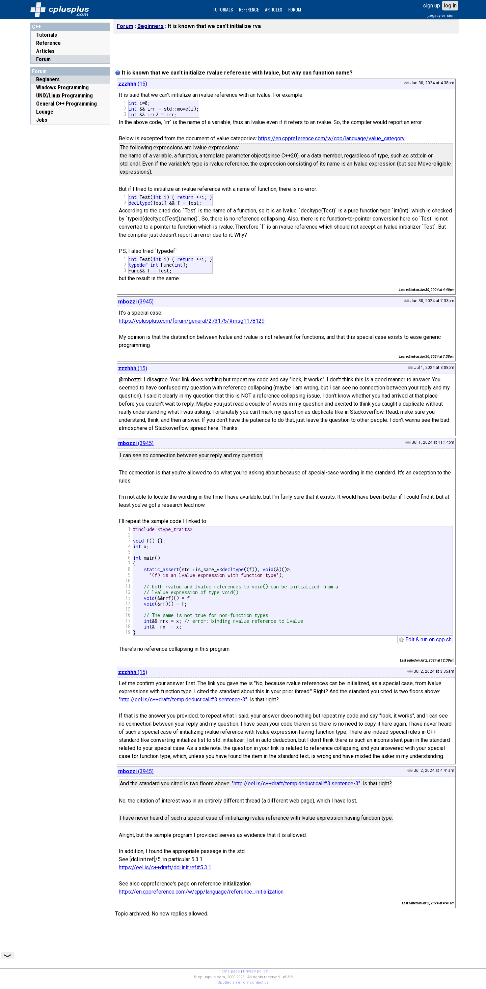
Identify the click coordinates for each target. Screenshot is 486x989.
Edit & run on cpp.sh (425, 639)
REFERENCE (249, 9)
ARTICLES (273, 9)
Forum (43, 59)
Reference (48, 43)
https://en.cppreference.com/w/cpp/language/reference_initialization (201, 892)
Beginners (150, 26)
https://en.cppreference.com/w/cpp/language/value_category (331, 138)
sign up (431, 5)
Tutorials (46, 35)
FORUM (294, 9)
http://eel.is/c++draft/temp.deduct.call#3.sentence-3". (184, 699)
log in (450, 5)
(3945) (136, 301)
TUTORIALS (223, 9)
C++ (36, 27)
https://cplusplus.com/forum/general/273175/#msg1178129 (192, 321)
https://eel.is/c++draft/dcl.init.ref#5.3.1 (165, 867)
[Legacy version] (441, 15)
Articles (45, 51)
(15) (132, 84)
